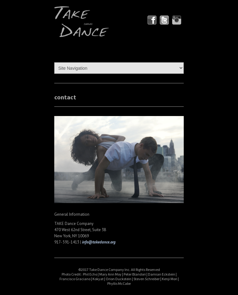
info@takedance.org (99, 242)
